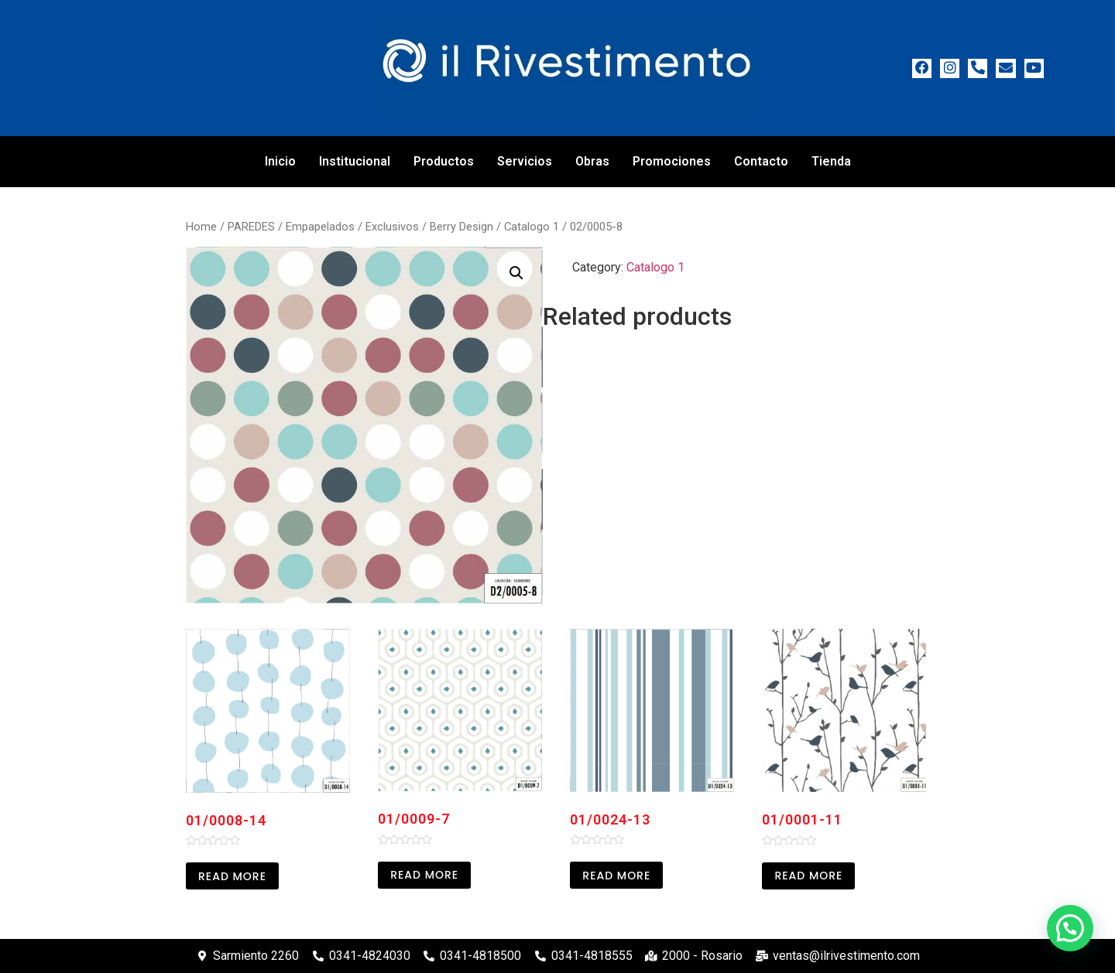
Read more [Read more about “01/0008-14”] (232, 876)
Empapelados (320, 227)
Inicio (280, 161)
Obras (592, 161)
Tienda (831, 161)
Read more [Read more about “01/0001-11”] (808, 875)
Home (201, 227)
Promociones (672, 161)
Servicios (524, 161)
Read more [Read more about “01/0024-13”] (616, 875)
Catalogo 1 (531, 227)
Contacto (761, 161)
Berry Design (461, 227)
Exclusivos (392, 227)
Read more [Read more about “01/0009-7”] (424, 875)
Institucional (354, 161)
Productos (443, 161)
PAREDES (251, 227)
